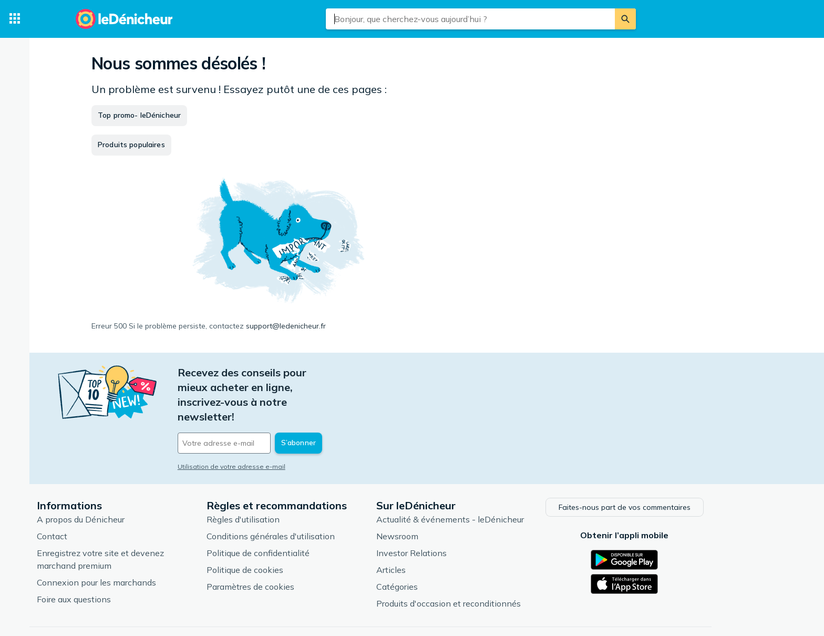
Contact (94, 499)
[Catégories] (14, 19)
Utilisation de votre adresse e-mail (273, 422)
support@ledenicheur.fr (286, 326)
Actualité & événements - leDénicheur (492, 482)
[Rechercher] (625, 18)
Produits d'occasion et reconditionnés (490, 566)
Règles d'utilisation (285, 482)
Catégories (439, 549)
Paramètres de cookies (292, 549)
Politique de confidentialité (300, 515)
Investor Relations (453, 515)
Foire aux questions (116, 562)
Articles (433, 532)
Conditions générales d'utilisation (313, 499)
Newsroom (439, 499)
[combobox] (470, 18)
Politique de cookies (287, 532)
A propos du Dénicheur (123, 482)
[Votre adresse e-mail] (291, 398)
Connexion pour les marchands (138, 545)
